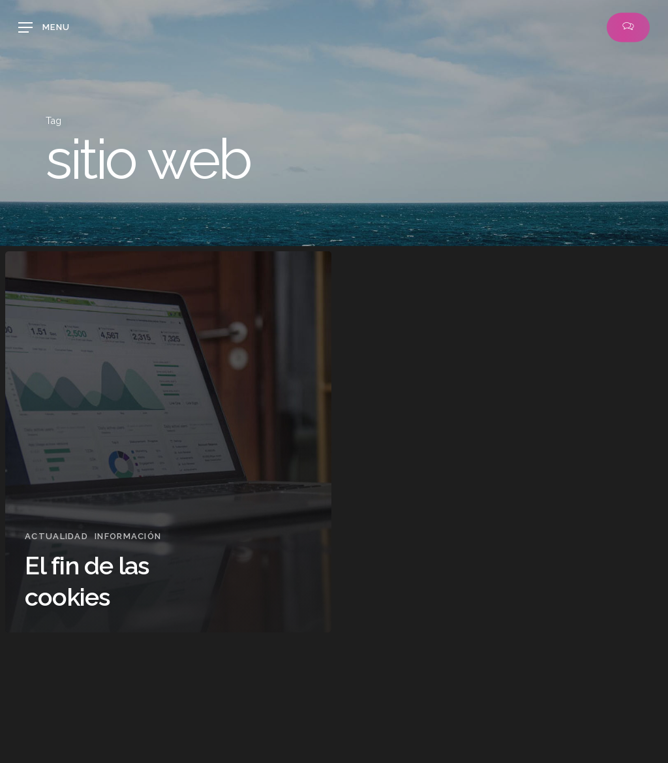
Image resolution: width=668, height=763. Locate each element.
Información (128, 536)
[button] (44, 27)
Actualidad (56, 536)
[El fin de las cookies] (168, 442)
